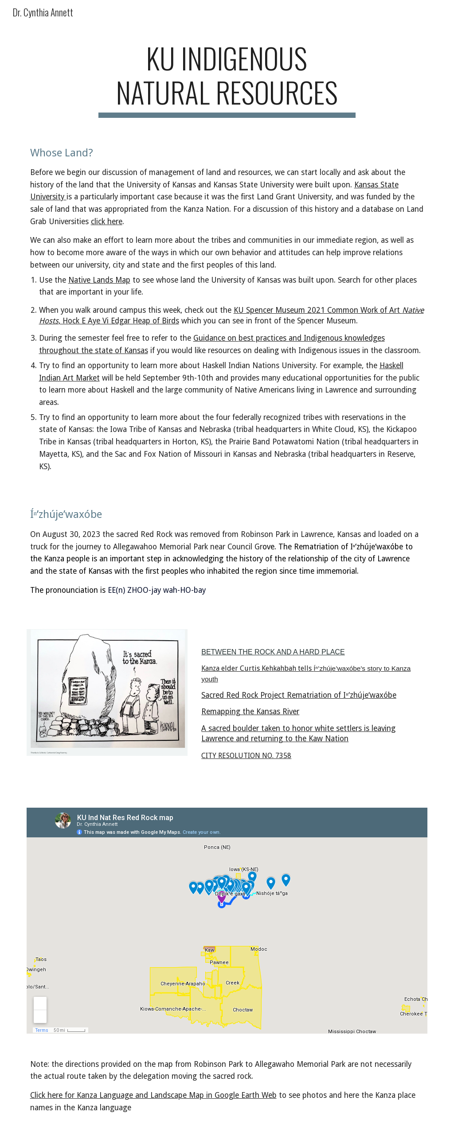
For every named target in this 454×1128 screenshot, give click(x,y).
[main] (227, 79)
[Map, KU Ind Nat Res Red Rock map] (227, 921)
